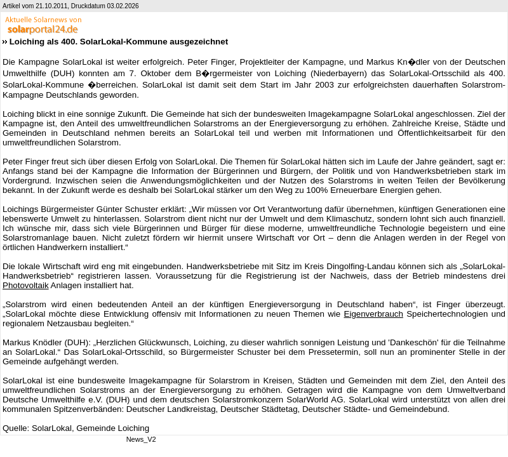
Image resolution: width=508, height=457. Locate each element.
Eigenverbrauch (373, 314)
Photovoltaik (26, 285)
